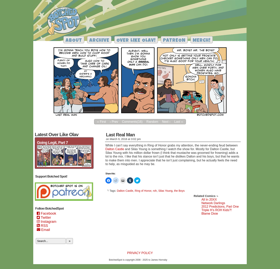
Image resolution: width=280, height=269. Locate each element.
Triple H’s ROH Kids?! (216, 210)
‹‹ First (101, 121)
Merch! (202, 40)
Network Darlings (213, 203)
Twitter (44, 217)
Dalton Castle (114, 149)
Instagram (46, 222)
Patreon (174, 40)
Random (152, 121)
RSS (42, 226)
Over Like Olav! (136, 40)
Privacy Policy (140, 253)
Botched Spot (65, 21)
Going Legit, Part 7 (52, 142)
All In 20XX (209, 199)
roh (155, 190)
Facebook (46, 213)
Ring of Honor (143, 190)
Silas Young (165, 190)
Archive (99, 40)
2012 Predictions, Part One (220, 206)
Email (43, 230)
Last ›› (178, 121)
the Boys (179, 190)
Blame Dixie (209, 213)
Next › (166, 121)
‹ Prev (114, 121)
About (74, 40)
